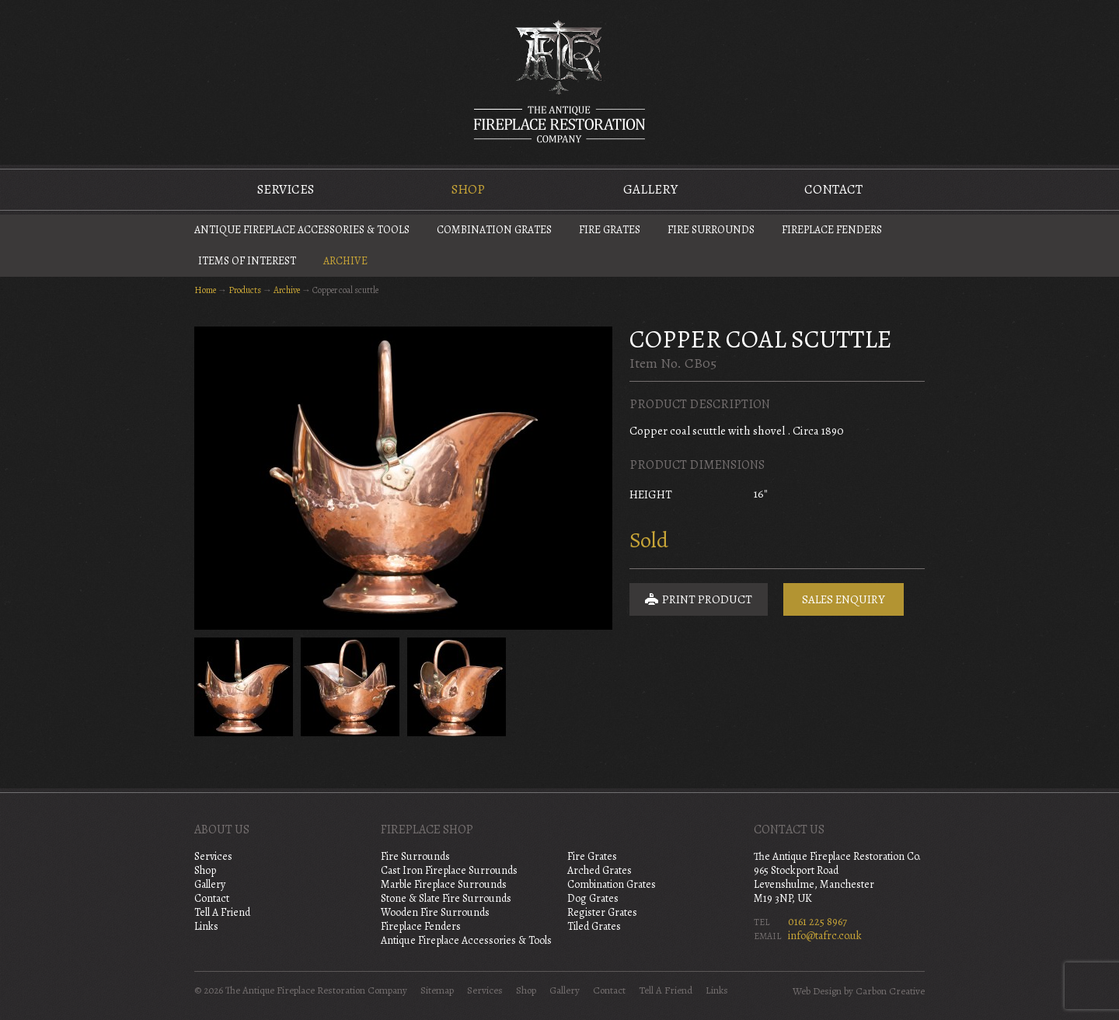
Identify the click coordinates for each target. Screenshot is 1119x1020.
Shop (468, 189)
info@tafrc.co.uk (825, 935)
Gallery (650, 189)
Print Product (698, 599)
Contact (833, 189)
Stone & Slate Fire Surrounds (446, 898)
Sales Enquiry (843, 599)
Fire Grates (609, 229)
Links (206, 926)
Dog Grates (593, 898)
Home (205, 290)
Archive (345, 260)
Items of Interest (247, 260)
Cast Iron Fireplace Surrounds (449, 870)
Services (285, 189)
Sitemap (437, 990)
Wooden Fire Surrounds (435, 912)
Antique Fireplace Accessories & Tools (302, 229)
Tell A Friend (222, 912)
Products (244, 290)
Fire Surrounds (711, 229)
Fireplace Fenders (832, 229)
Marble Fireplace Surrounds (444, 884)
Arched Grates (599, 870)
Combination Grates (494, 229)
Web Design (817, 991)
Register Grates (602, 912)
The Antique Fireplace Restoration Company (559, 81)
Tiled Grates (594, 926)
